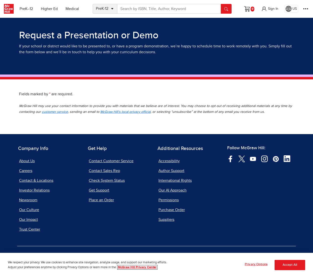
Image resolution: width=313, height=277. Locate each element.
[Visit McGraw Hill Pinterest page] (275, 158)
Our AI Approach (172, 190)
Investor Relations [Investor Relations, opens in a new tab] (34, 190)
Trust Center (29, 229)
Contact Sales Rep (104, 171)
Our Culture (29, 210)
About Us (27, 161)
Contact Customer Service (111, 161)
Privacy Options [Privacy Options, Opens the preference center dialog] (256, 264)
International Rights (175, 180)
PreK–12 (26, 9)
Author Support (171, 171)
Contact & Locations (36, 180)
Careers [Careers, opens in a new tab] (25, 171)
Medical (72, 9)
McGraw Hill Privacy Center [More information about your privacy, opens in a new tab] (137, 267)
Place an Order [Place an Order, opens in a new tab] (101, 200)
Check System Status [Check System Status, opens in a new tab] (107, 180)
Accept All (290, 264)
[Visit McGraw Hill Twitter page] (241, 158)
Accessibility (169, 161)
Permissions (168, 200)
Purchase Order (171, 210)
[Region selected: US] (291, 9)
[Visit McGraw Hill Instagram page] (264, 158)
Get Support (99, 190)
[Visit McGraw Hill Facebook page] (230, 158)
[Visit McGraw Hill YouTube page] (253, 158)
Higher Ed (49, 9)
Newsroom (28, 200)
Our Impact (28, 220)
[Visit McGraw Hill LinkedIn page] (287, 158)
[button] (269, 8)
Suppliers (166, 220)
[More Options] (305, 8)
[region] (156, 265)
